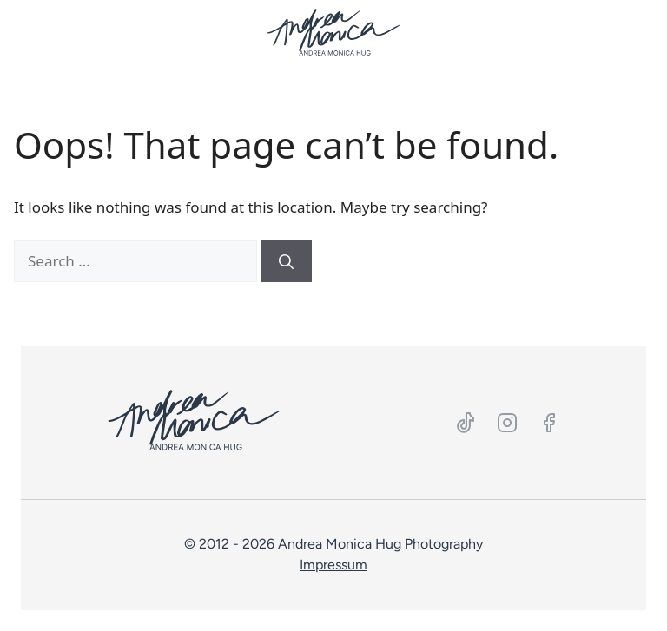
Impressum (333, 564)
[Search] (286, 261)
